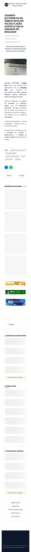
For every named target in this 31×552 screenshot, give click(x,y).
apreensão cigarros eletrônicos (17, 150)
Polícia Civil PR (9, 159)
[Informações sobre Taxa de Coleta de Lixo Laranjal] (15, 302)
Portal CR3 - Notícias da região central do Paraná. (15, 5)
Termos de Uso (15, 513)
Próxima (21, 175)
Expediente (15, 506)
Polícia (23, 156)
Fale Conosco (15, 516)
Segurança (17, 159)
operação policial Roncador (12, 156)
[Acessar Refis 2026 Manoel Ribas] (15, 292)
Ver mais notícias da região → (15, 377)
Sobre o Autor (15, 502)
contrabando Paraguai (11, 153)
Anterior (9, 175)
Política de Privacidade (15, 509)
